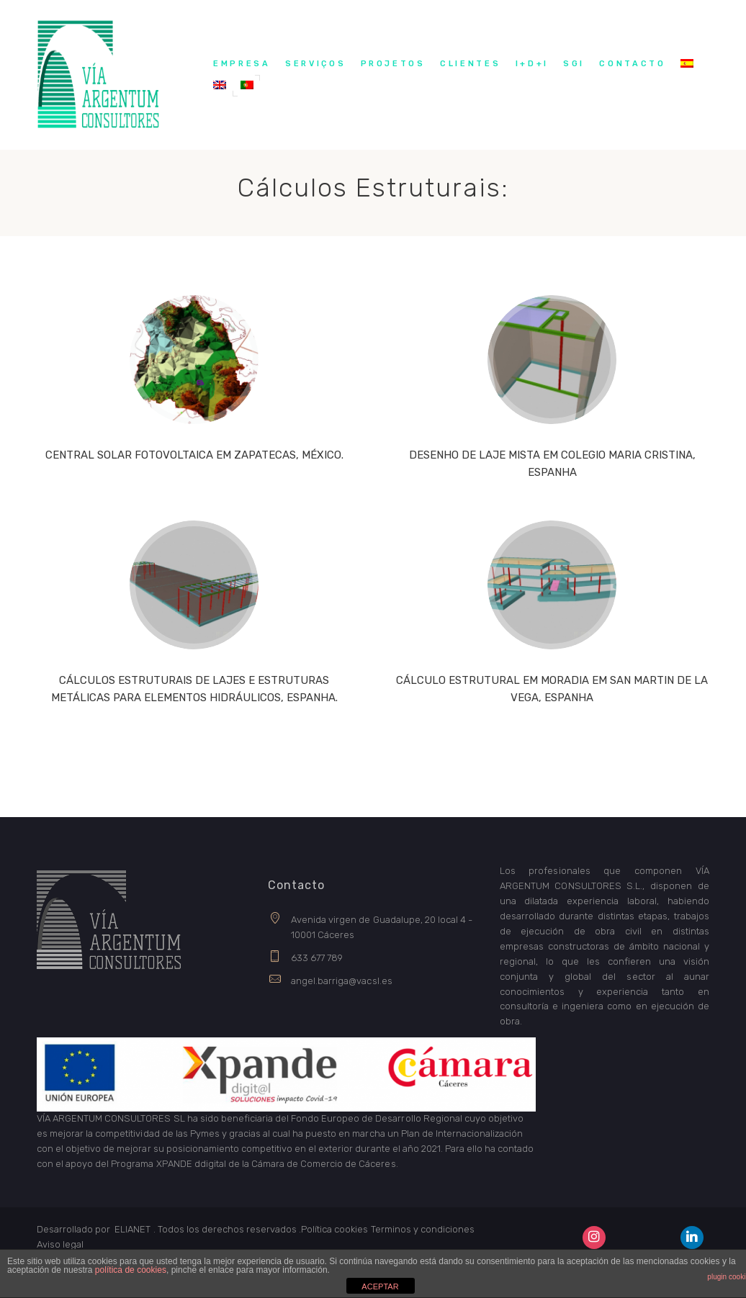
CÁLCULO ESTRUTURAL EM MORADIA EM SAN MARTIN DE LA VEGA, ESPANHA (552, 689)
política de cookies (130, 1270)
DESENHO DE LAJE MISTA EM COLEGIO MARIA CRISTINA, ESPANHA (552, 464)
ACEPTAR (379, 1286)
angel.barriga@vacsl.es (341, 980)
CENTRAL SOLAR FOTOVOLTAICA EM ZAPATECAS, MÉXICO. (194, 455)
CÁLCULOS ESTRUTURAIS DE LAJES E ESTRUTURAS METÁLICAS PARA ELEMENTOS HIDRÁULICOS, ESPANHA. (194, 689)
